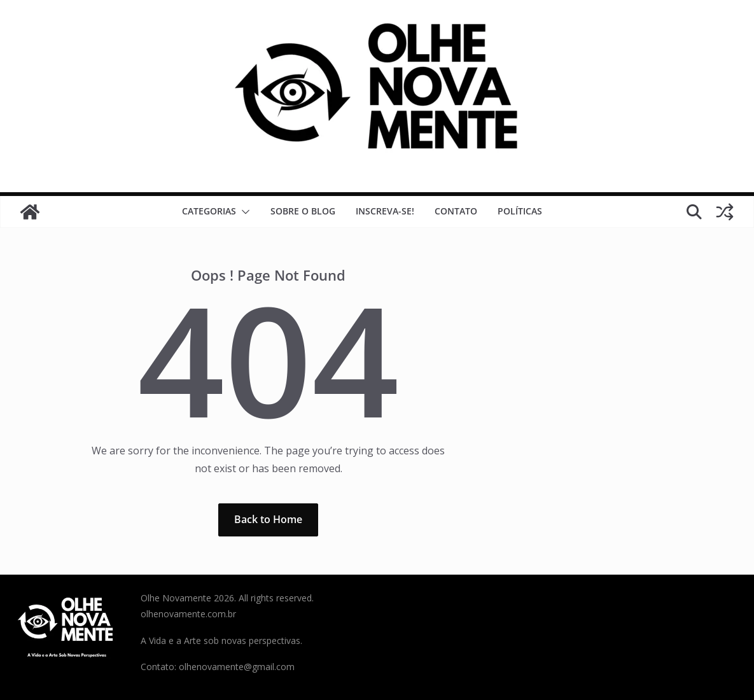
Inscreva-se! (385, 211)
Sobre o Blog (302, 211)
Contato (456, 211)
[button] (243, 211)
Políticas (520, 211)
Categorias (209, 211)
